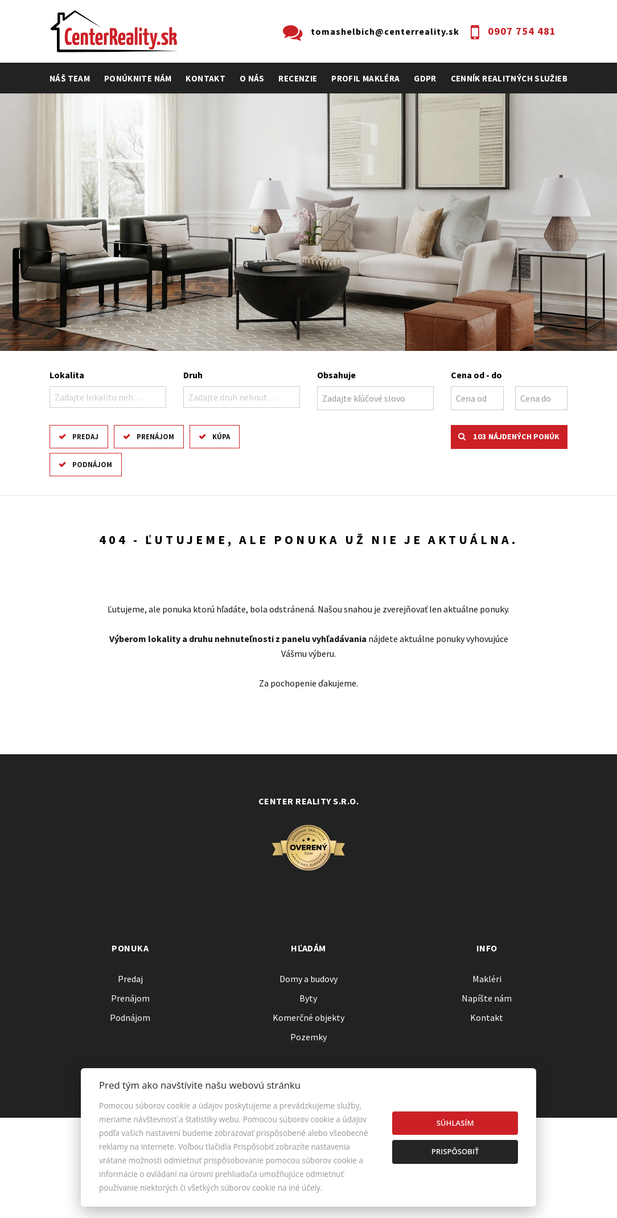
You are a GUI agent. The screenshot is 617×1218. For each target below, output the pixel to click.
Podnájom (92, 464)
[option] (308, 222)
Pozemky (308, 1037)
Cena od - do (476, 375)
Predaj (85, 436)
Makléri (486, 978)
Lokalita (67, 375)
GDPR (425, 78)
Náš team (70, 78)
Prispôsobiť (455, 1151)
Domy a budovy (308, 978)
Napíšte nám (487, 998)
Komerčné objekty (308, 1017)
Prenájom (155, 436)
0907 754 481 (522, 31)
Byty (308, 998)
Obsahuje (336, 375)
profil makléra (365, 78)
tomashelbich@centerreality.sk (385, 31)
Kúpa (221, 436)
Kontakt (205, 78)
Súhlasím (455, 1123)
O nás (252, 78)
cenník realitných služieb (509, 78)
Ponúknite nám (138, 78)
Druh (193, 375)
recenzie (297, 78)
